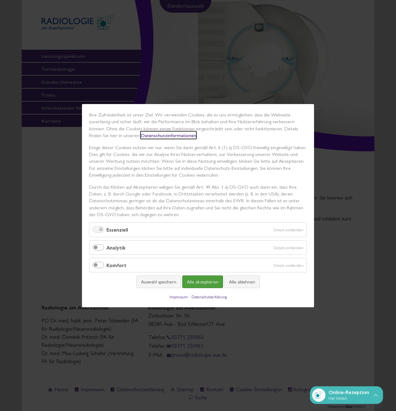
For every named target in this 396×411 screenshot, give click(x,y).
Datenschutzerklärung (209, 296)
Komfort (116, 265)
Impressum (179, 296)
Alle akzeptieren (202, 281)
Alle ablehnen (242, 281)
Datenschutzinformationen (168, 135)
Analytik (116, 247)
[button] (346, 395)
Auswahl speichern (158, 281)
